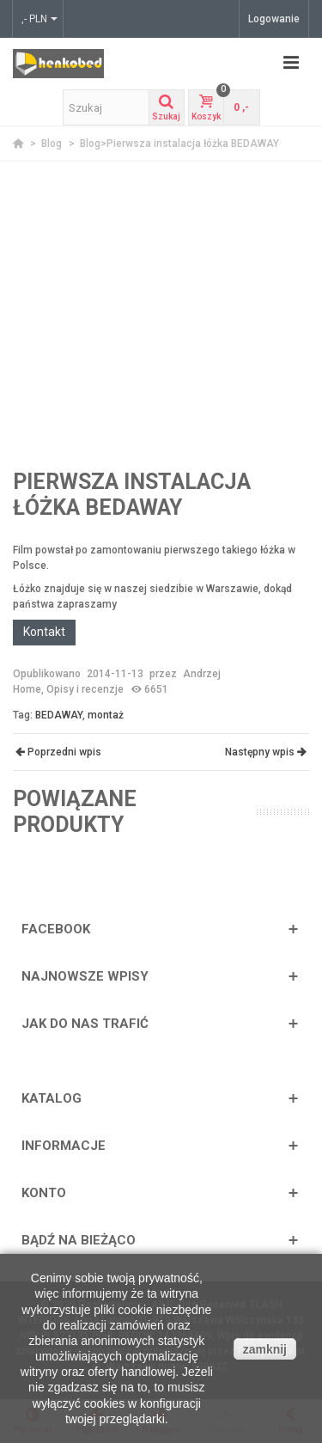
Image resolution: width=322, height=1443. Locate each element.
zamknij (265, 1349)
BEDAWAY (58, 715)
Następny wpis (266, 752)
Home (27, 689)
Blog (52, 144)
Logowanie (274, 19)
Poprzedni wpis (57, 752)
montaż (106, 715)
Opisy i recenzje (85, 689)
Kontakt (44, 632)
